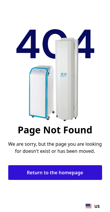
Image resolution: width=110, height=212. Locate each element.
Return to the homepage (55, 172)
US (93, 206)
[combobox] (92, 206)
